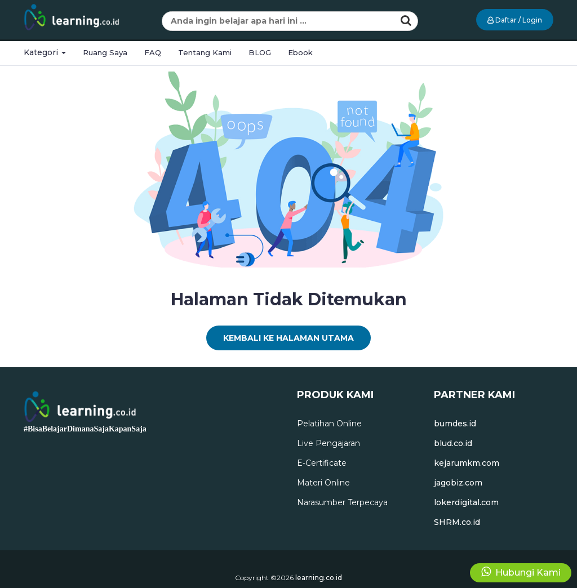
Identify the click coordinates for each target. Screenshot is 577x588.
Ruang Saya (105, 52)
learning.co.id (318, 577)
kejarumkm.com (466, 463)
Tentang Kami (205, 52)
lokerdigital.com (466, 502)
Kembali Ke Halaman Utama (288, 338)
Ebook (300, 52)
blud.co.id (453, 443)
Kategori (45, 52)
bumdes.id (455, 423)
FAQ (152, 52)
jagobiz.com (458, 483)
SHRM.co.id (457, 522)
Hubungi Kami (521, 572)
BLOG (259, 52)
